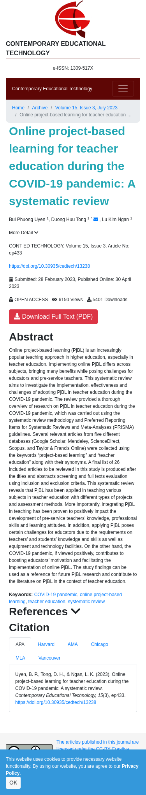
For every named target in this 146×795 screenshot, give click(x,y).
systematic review (86, 601)
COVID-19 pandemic (55, 594)
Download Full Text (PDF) (53, 316)
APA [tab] (20, 644)
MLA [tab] (20, 658)
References (45, 611)
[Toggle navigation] (123, 89)
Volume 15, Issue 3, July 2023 (86, 108)
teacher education (46, 601)
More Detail (24, 232)
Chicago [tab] (99, 644)
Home (18, 108)
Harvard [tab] (46, 644)
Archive (39, 108)
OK (13, 782)
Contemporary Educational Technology (52, 88)
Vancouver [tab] (49, 658)
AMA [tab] (73, 644)
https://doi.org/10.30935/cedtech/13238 (49, 266)
